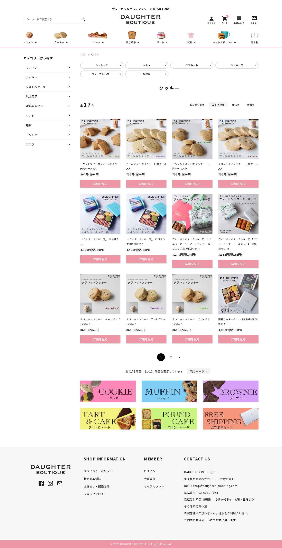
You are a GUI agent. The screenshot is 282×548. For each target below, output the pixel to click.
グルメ (147, 65)
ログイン (149, 471)
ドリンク (31, 135)
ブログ (30, 144)
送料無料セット (36, 106)
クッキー (96, 55)
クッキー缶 (237, 65)
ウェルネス (102, 65)
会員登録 (149, 479)
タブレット (192, 65)
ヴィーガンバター (102, 73)
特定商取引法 (92, 479)
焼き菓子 (31, 96)
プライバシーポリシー (98, 471)
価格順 (236, 104)
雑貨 (29, 125)
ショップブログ (94, 494)
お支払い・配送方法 (97, 486)
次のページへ (198, 371)
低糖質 (147, 73)
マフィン (31, 68)
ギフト (30, 116)
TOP (83, 55)
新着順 (251, 104)
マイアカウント (154, 486)
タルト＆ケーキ (36, 87)
